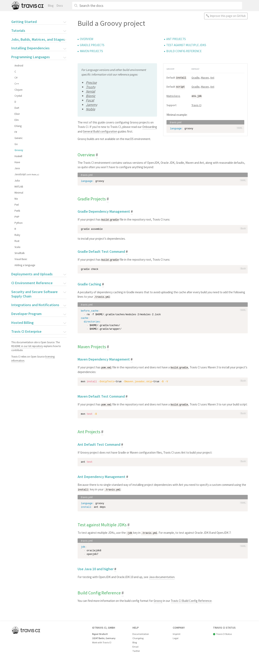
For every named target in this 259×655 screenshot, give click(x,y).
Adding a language (24, 265)
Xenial (90, 91)
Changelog (138, 637)
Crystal (18, 95)
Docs (59, 5)
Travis (27, 5)
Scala (17, 247)
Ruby (17, 235)
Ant (212, 77)
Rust (16, 241)
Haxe (17, 162)
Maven (205, 77)
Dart (16, 108)
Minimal (18, 192)
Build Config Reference (184, 51)
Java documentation (162, 576)
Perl (16, 204)
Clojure (18, 89)
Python (18, 223)
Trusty (90, 87)
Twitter (136, 650)
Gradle (195, 77)
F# (15, 132)
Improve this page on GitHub (228, 16)
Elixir (17, 114)
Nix (16, 198)
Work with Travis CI (101, 641)
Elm (16, 120)
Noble (90, 109)
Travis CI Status (224, 632)
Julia (17, 180)
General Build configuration (100, 131)
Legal (175, 637)
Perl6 (17, 210)
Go (16, 144)
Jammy (91, 104)
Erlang (17, 126)
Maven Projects (91, 51)
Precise (91, 82)
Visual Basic (20, 259)
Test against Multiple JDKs (186, 45)
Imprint (176, 632)
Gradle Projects (92, 45)
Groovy (18, 150)
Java (17, 168)
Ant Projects (176, 39)
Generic (18, 138)
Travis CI (196, 104)
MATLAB (18, 186)
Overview (86, 39)
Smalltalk (19, 253)
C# (15, 77)
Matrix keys (173, 95)
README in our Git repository (27, 346)
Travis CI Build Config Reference (191, 600)
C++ (16, 83)
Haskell (18, 156)
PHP (16, 217)
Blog (51, 5)
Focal (90, 100)
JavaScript (26, 174)
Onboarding (149, 127)
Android (18, 65)
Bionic (90, 95)
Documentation (140, 632)
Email (135, 645)
